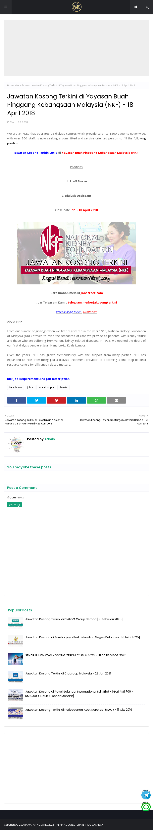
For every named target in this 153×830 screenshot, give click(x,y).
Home (10, 85)
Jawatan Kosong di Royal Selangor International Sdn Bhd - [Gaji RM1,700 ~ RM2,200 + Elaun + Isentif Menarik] (79, 693)
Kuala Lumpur (46, 387)
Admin (49, 439)
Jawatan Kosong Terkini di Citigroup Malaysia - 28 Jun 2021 (68, 673)
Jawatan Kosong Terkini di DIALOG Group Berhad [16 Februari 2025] (74, 619)
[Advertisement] (76, 48)
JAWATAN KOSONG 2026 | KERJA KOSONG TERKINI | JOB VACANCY (64, 824)
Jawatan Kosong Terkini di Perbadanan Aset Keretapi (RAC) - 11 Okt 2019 (78, 709)
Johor (30, 387)
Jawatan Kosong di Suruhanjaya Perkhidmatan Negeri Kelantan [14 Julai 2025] (82, 637)
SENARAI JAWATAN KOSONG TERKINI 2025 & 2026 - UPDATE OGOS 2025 (75, 655)
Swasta (63, 387)
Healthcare (22, 85)
